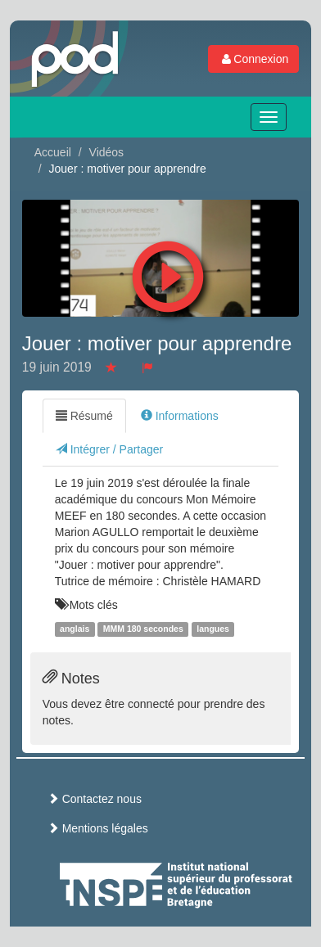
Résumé (84, 415)
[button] (168, 272)
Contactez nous (94, 798)
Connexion (253, 58)
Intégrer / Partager (110, 449)
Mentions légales (97, 828)
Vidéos (106, 152)
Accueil (52, 152)
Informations (180, 415)
